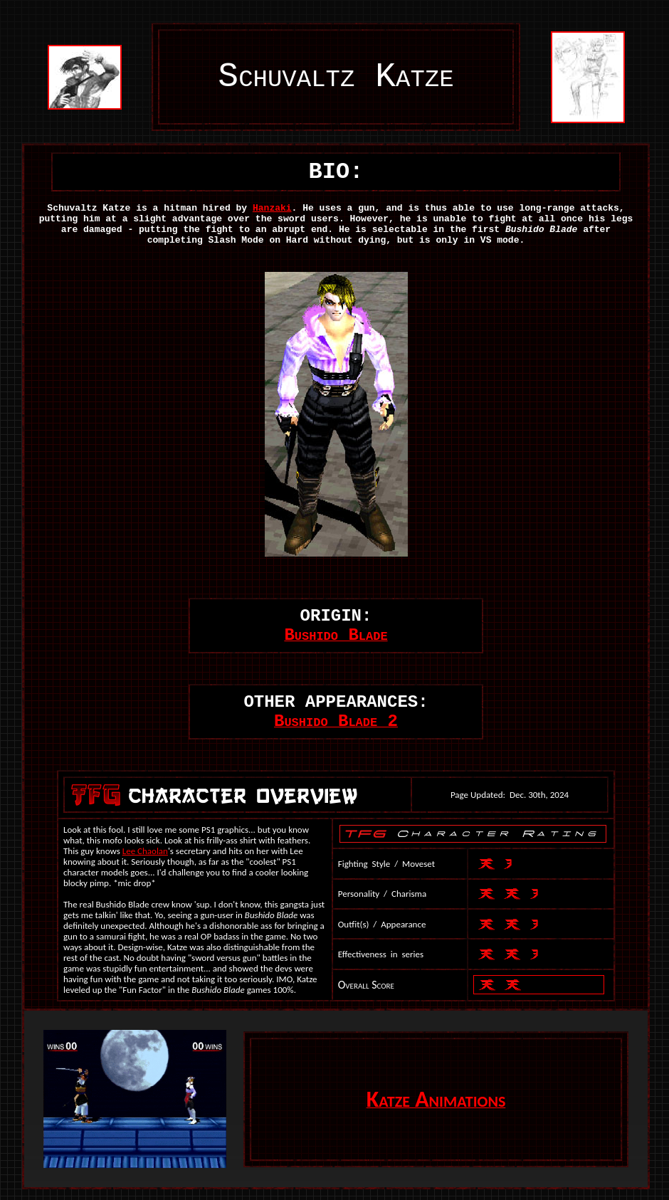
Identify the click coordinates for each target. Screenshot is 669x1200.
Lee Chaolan (145, 851)
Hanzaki (272, 208)
